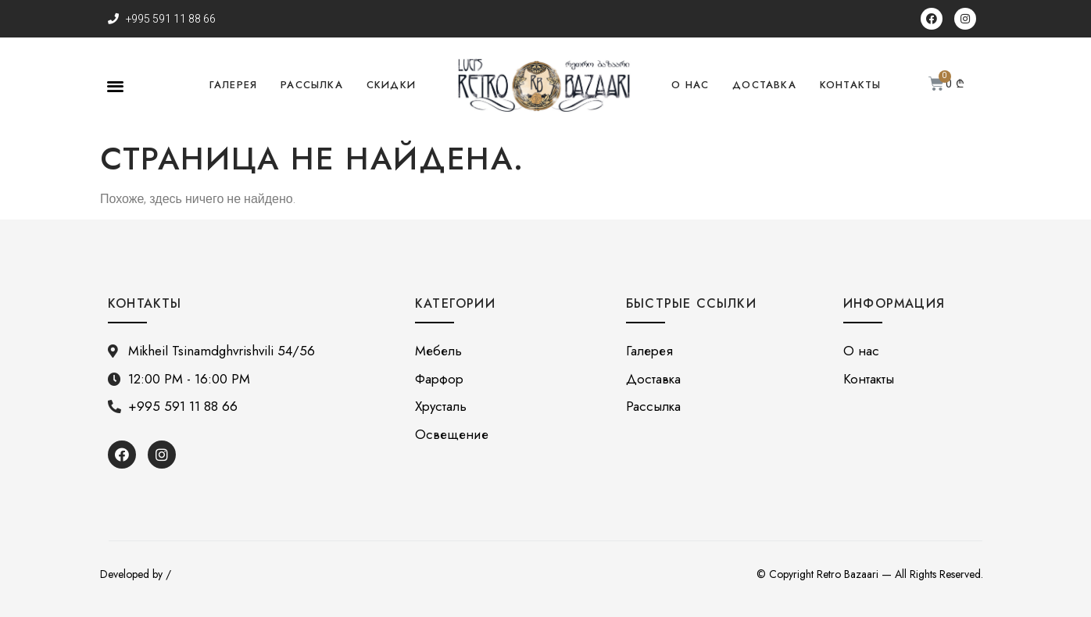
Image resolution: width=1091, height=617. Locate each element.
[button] (115, 85)
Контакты (851, 84)
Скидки (391, 84)
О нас (690, 84)
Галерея (233, 84)
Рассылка (312, 84)
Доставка (764, 84)
